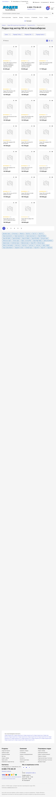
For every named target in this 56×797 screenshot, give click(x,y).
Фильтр (7, 40)
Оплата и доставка (6, 17)
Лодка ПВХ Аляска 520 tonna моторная (44, 194)
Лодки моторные (6, 750)
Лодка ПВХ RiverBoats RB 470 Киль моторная (45, 91)
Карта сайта (5, 759)
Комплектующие (6, 754)
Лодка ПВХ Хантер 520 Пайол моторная (44, 168)
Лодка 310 (43, 247)
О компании (23, 752)
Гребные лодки (5, 752)
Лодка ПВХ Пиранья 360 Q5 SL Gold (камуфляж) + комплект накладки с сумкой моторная (9, 64)
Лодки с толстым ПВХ (26, 240)
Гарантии (22, 761)
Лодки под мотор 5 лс (19, 235)
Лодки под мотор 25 (9, 740)
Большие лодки (44, 238)
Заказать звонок (31, 9)
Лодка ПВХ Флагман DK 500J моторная (45, 117)
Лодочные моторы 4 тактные (45, 759)
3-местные (24, 245)
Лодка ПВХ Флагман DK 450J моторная (27, 91)
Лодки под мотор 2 (9, 735)
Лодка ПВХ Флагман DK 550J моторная (27, 143)
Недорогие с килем (19, 247)
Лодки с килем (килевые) (44, 754)
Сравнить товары (24, 750)
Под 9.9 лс (41, 233)
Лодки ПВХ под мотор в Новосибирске (16, 25)
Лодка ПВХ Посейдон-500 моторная (27, 219)
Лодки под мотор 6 (13, 736)
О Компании (34, 17)
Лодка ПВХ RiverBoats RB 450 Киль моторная (9, 91)
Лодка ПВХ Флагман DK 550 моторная (10, 117)
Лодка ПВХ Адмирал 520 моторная (9, 168)
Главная (4, 25)
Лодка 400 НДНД (42, 235)
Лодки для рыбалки (47, 240)
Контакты (27, 17)
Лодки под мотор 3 (18, 735)
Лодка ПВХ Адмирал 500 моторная (45, 143)
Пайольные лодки (7, 240)
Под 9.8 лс (28, 233)
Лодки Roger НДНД (37, 240)
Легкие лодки (16, 240)
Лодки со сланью (42, 756)
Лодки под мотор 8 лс (7, 235)
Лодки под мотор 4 (38, 735)
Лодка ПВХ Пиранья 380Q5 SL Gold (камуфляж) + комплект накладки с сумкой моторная (27, 64)
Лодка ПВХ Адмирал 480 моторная (9, 143)
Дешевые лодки (6, 233)
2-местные (31, 245)
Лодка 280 (49, 247)
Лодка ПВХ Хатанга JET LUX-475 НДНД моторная (9, 219)
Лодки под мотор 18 (36, 738)
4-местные (17, 245)
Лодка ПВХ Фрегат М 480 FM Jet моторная (27, 194)
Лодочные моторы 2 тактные (45, 758)
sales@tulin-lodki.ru (31, 773)
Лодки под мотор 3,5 (28, 735)
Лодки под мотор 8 (22, 736)
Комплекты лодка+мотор (8, 761)
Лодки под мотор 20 (46, 738)
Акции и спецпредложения (26, 754)
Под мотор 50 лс (31, 25)
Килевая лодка (28, 247)
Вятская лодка (41, 242)
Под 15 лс (34, 233)
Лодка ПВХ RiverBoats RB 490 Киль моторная (27, 117)
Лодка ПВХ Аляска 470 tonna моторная (26, 168)
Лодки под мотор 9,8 (33, 736)
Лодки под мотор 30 (19, 740)
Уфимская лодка (25, 242)
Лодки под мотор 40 (29, 740)
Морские (22, 233)
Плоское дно (15, 233)
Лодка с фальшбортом (8, 247)
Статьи (41, 17)
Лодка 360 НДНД (6, 238)
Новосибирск (5, 1)
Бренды (21, 17)
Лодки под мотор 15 (26, 738)
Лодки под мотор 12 (16, 738)
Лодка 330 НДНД (16, 238)
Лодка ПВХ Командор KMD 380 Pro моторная (45, 63)
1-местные (38, 245)
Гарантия (15, 17)
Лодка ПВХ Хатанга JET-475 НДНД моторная (10, 194)
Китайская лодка (15, 242)
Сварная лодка (6, 242)
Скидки (46, 17)
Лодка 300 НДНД (35, 238)
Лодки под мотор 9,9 (43, 736)
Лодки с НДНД (45, 245)
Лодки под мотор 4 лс (31, 235)
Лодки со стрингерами (8, 245)
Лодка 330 (36, 247)
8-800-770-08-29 (34, 7)
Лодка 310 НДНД (25, 238)
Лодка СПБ (33, 242)
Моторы (4, 756)
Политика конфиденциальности (9, 787)
